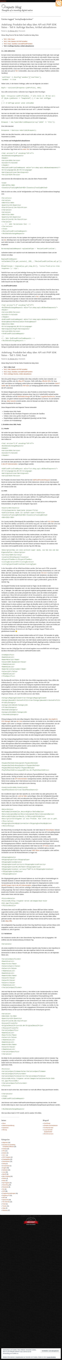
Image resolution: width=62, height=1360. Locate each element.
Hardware (5, 1170)
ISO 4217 (44, 573)
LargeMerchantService (48, 396)
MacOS (4, 1174)
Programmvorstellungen (8, 1193)
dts (5, 240)
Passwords (5, 1187)
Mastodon (3, 1)
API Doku (46, 846)
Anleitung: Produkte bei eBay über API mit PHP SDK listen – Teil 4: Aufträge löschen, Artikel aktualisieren (29, 26)
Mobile (4, 1178)
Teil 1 (37, 296)
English (4, 1168)
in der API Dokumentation (9, 464)
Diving (4, 1163)
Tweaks (4, 1206)
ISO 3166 (51, 521)
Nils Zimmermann (48, 1134)
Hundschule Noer (48, 1127)
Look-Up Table (22, 796)
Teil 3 (17, 71)
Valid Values (36, 850)
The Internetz (6, 1202)
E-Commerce (6, 1165)
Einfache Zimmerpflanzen (51, 1125)
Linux (3, 1172)
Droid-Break (47, 1123)
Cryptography (6, 1159)
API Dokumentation (21, 779)
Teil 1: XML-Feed (9, 39)
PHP (3, 1191)
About (3, 1123)
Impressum (5, 1127)
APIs (3, 1151)
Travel (4, 1204)
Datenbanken (6, 1161)
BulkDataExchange (24, 396)
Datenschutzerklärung (8, 1125)
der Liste (19, 721)
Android (4, 1148)
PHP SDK (26, 385)
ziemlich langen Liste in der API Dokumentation (16, 885)
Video (3, 1208)
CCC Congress (6, 1157)
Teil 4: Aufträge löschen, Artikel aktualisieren (17, 374)
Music (4, 1180)
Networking (5, 1185)
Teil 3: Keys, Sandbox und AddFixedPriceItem (18, 44)
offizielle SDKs (46, 381)
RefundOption (50, 830)
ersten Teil (25, 149)
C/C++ (4, 1155)
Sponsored (5, 1199)
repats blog (13, 7)
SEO (3, 1197)
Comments (22, 31)
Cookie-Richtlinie (51, 1357)
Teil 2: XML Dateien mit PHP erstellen (15, 41)
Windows (4, 1210)
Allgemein (5, 1142)
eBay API (21, 381)
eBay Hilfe (8, 921)
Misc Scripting (6, 1176)
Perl (3, 1189)
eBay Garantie (11, 401)
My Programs (6, 1182)
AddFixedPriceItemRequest (41, 480)
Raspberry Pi (5, 1195)
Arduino (4, 1153)
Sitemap (4, 1129)
